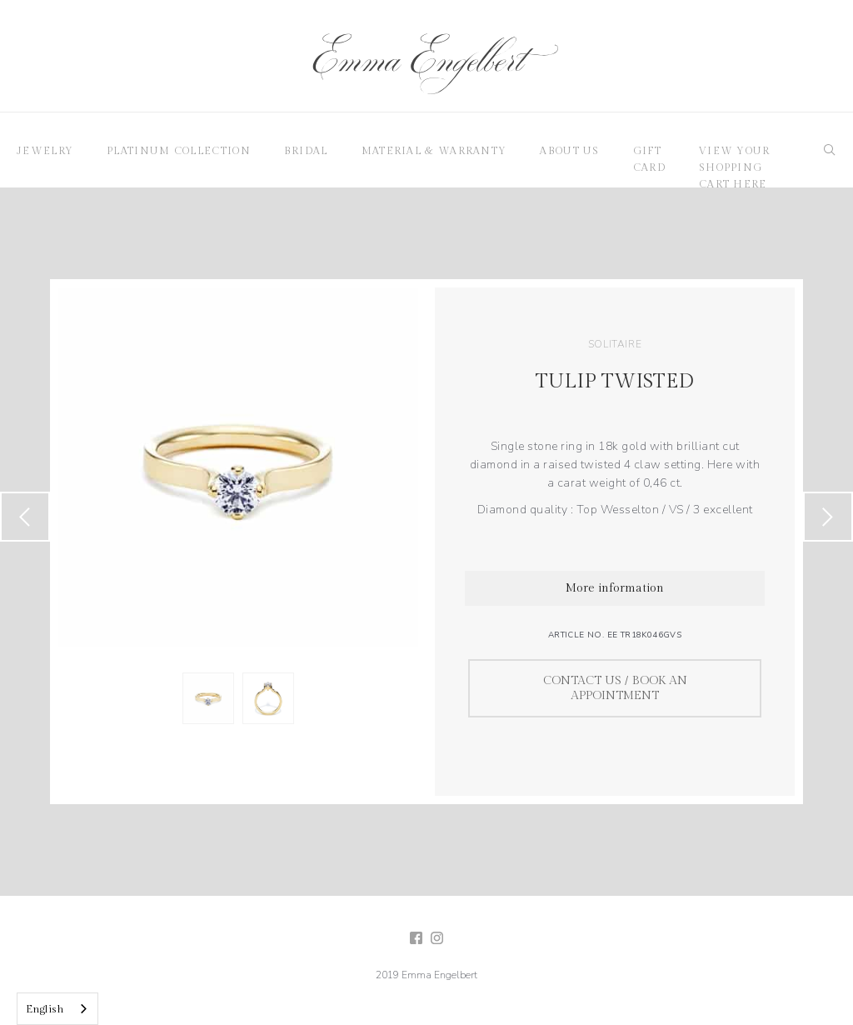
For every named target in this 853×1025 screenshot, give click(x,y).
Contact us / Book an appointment (615, 688)
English (45, 1009)
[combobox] (57, 1008)
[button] (45, 150)
